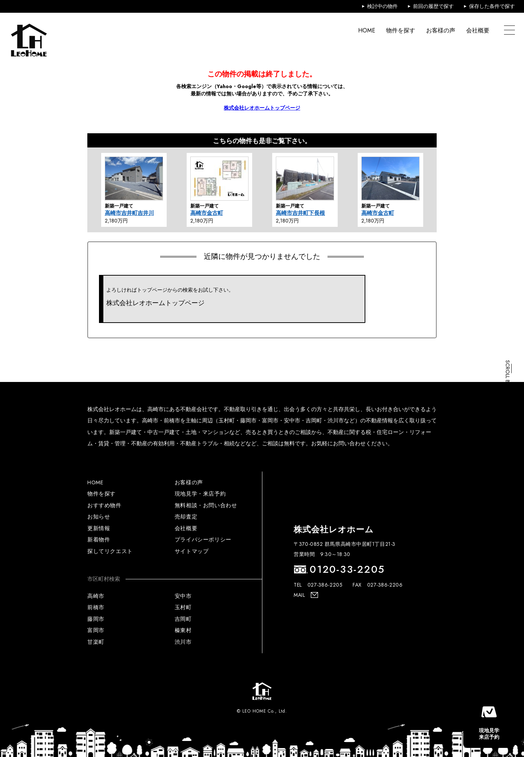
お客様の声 (440, 30)
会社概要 (477, 30)
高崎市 (95, 596)
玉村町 (183, 607)
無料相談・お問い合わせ (206, 505)
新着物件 (98, 540)
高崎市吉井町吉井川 (129, 213)
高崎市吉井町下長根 (300, 213)
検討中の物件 (382, 6)
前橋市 (95, 607)
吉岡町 (183, 619)
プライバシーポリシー (203, 540)
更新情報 (98, 528)
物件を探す (400, 30)
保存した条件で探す (492, 6)
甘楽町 (95, 642)
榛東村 (183, 630)
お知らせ (98, 517)
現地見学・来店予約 (200, 494)
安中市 (183, 596)
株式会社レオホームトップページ (262, 107)
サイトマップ (192, 551)
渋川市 (183, 642)
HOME (366, 30)
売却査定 (186, 517)
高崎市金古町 (206, 213)
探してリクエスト (110, 551)
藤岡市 (95, 619)
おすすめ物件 (104, 505)
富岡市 (95, 630)
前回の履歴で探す (433, 6)
